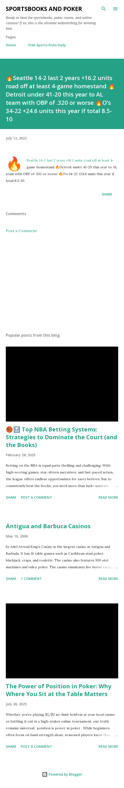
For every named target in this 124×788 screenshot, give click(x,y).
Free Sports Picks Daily (47, 45)
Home (11, 45)
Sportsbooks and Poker (44, 9)
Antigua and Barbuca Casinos (48, 526)
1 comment (31, 578)
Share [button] (107, 194)
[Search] (104, 9)
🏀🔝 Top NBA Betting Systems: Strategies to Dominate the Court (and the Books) (61, 437)
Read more (108, 497)
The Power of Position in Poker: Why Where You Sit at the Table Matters (58, 690)
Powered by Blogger (62, 774)
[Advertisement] (62, 283)
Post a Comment (21, 230)
